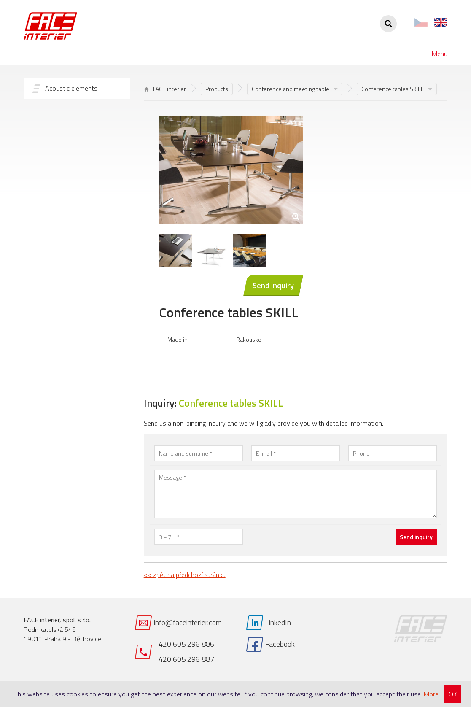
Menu (439, 53)
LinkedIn (278, 622)
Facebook (280, 644)
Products (216, 88)
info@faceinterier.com (188, 622)
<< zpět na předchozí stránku (185, 574)
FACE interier (165, 88)
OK (453, 694)
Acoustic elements (71, 88)
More (431, 694)
